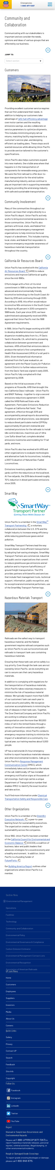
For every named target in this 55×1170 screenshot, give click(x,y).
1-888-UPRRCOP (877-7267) (30, 1139)
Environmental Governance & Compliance (25, 945)
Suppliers (10, 998)
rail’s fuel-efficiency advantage (33, 118)
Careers (9, 1025)
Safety (9, 1037)
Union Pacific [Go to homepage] (6, 4)
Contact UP (11, 1051)
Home (8, 977)
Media (8, 1012)
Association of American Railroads (21, 972)
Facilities (10, 918)
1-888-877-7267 (27, 6)
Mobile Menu (50, 4)
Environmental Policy (15, 938)
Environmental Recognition (18, 965)
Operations (11, 911)
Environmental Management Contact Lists (25, 959)
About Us (10, 1018)
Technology (11, 924)
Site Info (9, 1071)
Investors (10, 1005)
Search (9, 1057)
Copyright (10, 1078)
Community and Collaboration (19, 931)
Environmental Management (19, 904)
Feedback (10, 1064)
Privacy (9, 1044)
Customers (11, 984)
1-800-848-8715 (24, 1160)
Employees (11, 991)
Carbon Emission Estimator (18, 952)
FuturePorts (11, 860)
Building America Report (20, 866)
